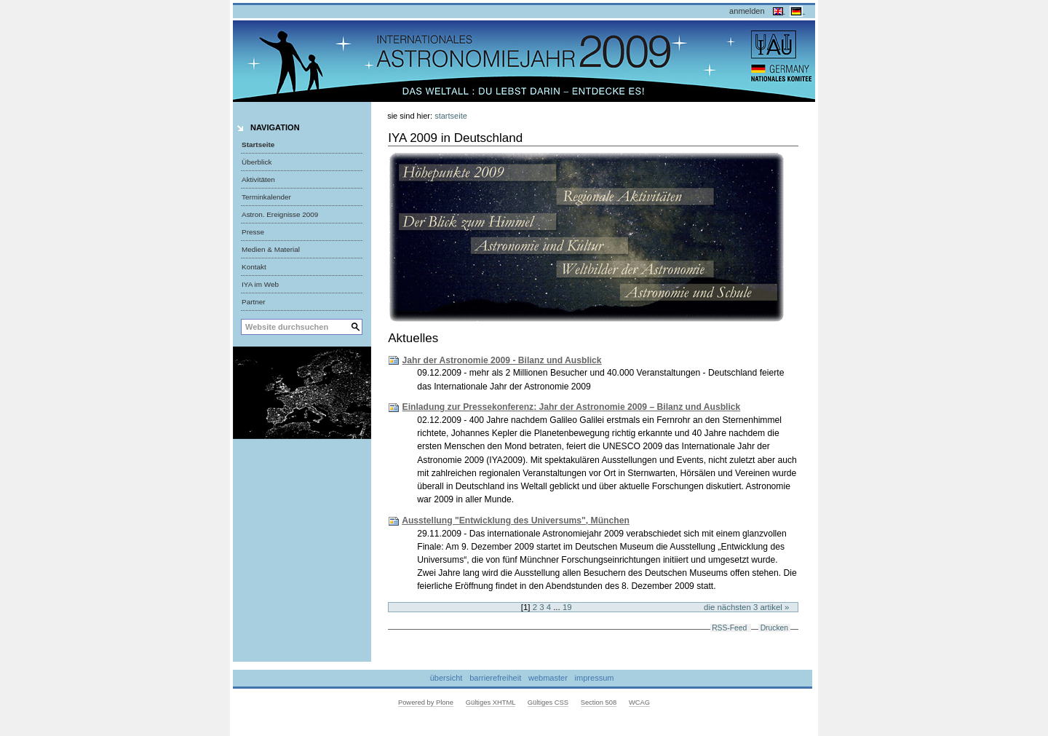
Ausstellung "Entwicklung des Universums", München (516, 520)
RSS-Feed (729, 628)
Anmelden (746, 11)
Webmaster (548, 678)
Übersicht (446, 678)
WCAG (639, 702)
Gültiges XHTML (490, 702)
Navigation (275, 127)
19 (567, 607)
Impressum (594, 678)
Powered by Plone (425, 702)
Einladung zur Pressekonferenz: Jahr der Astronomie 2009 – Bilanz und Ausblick (571, 407)
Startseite (258, 145)
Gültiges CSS (548, 702)
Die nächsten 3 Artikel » (746, 607)
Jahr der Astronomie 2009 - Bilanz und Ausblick (502, 360)
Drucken (774, 628)
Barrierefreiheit (495, 678)
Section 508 (599, 702)
